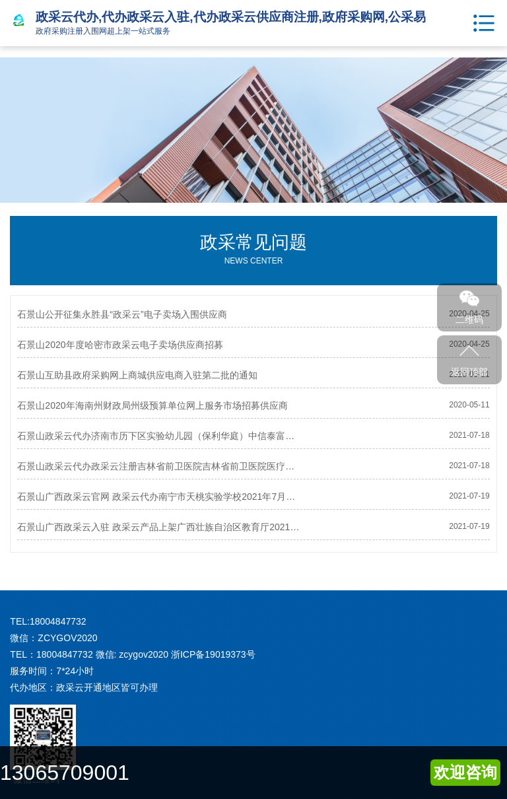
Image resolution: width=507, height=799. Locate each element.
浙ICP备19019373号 (213, 654)
